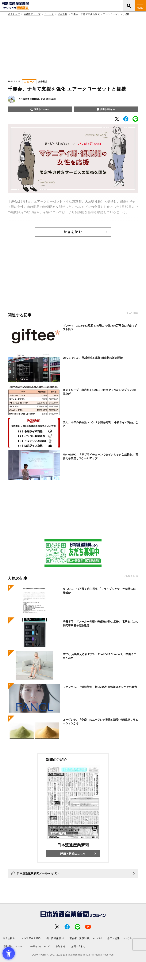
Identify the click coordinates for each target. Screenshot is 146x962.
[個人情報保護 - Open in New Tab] (55, 938)
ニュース (49, 14)
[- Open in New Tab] (117, 119)
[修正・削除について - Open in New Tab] (119, 938)
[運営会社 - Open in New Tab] (9, 938)
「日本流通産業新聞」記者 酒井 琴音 (37, 99)
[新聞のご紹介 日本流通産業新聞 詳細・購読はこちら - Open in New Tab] (73, 808)
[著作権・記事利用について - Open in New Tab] (86, 938)
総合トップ (14, 14)
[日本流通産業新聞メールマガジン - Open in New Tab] (73, 873)
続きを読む (73, 232)
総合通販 (62, 14)
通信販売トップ (32, 14)
